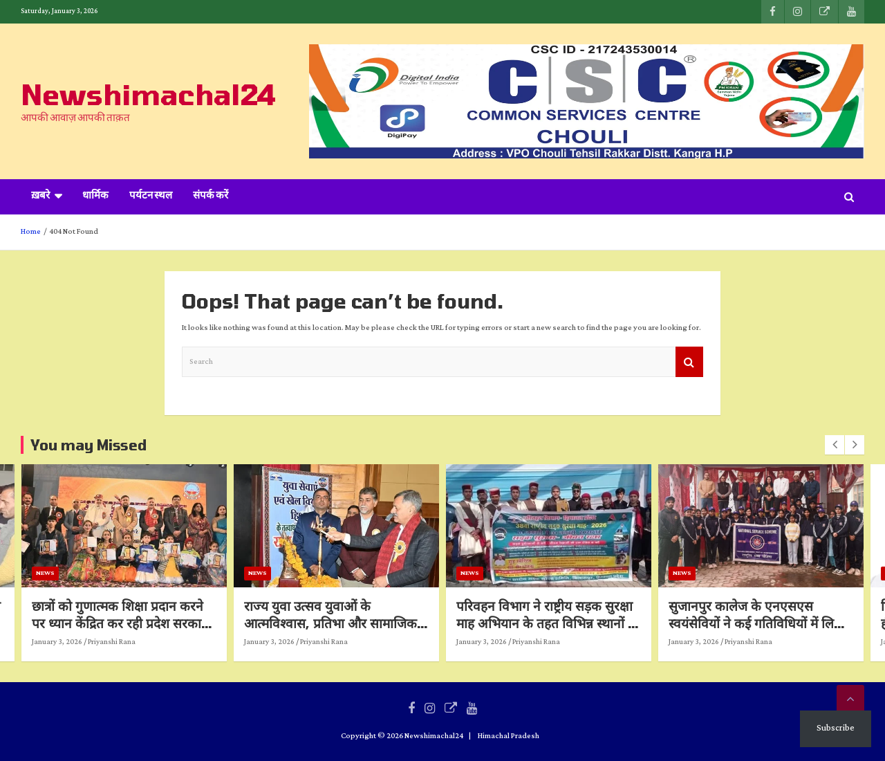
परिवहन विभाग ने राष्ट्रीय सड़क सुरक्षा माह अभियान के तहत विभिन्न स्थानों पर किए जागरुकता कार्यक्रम (584, 623)
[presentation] (834, 445)
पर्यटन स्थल (150, 196)
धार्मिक (95, 196)
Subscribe (836, 728)
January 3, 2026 (92, 642)
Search (689, 362)
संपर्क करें (210, 196)
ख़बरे (40, 196)
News (80, 573)
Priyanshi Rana (147, 642)
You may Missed (88, 445)
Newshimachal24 (148, 94)
